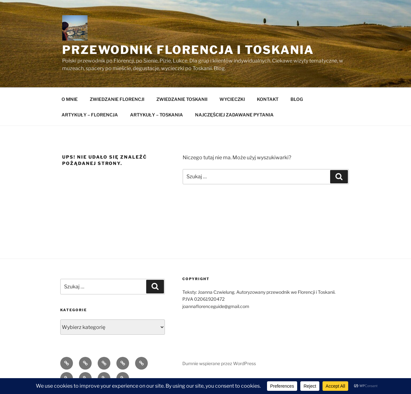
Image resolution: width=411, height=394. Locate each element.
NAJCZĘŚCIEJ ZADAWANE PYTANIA (234, 114)
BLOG (296, 99)
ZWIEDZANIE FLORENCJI (117, 99)
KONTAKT (267, 99)
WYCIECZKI (232, 99)
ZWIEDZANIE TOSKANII (181, 99)
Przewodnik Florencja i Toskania (188, 50)
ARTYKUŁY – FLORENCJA (90, 114)
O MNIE (70, 99)
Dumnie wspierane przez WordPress (219, 363)
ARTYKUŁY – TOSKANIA (156, 114)
